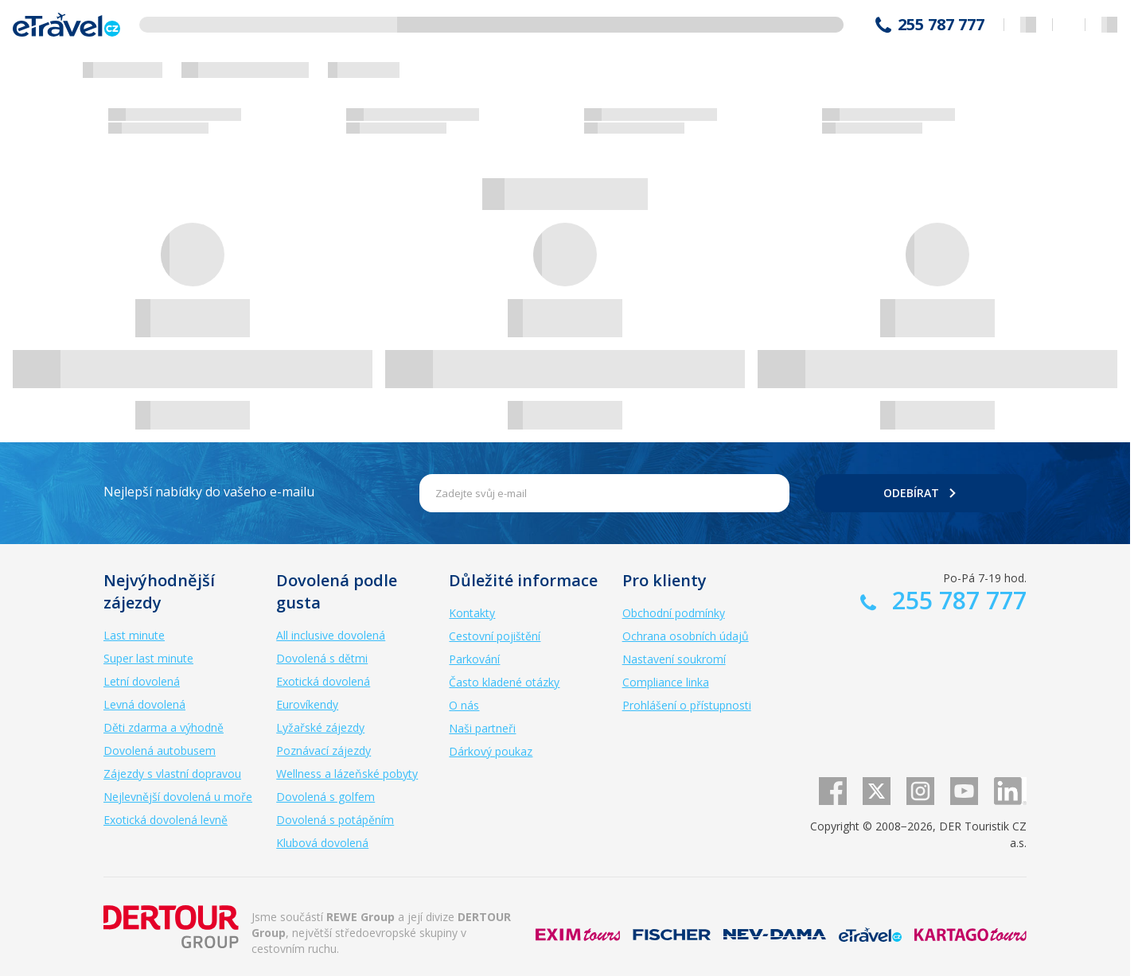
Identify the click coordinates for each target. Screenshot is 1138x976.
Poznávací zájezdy (323, 750)
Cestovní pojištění (494, 636)
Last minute (134, 635)
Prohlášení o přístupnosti (686, 705)
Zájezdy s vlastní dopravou (172, 773)
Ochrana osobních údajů (685, 636)
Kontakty (472, 612)
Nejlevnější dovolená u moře (177, 796)
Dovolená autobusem (159, 750)
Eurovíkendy (307, 704)
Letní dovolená (141, 681)
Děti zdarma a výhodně (163, 727)
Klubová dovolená (322, 842)
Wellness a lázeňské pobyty (347, 773)
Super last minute (148, 658)
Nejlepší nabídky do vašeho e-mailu (208, 491)
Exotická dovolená (323, 681)
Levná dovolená (144, 704)
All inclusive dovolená (330, 635)
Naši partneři (482, 728)
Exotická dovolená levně (165, 819)
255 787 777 (941, 25)
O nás (464, 705)
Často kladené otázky (504, 682)
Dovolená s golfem (325, 796)
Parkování (474, 659)
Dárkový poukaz (490, 751)
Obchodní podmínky (673, 612)
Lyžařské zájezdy (320, 727)
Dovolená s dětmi (322, 658)
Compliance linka (665, 682)
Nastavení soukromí (674, 659)
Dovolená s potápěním (335, 819)
